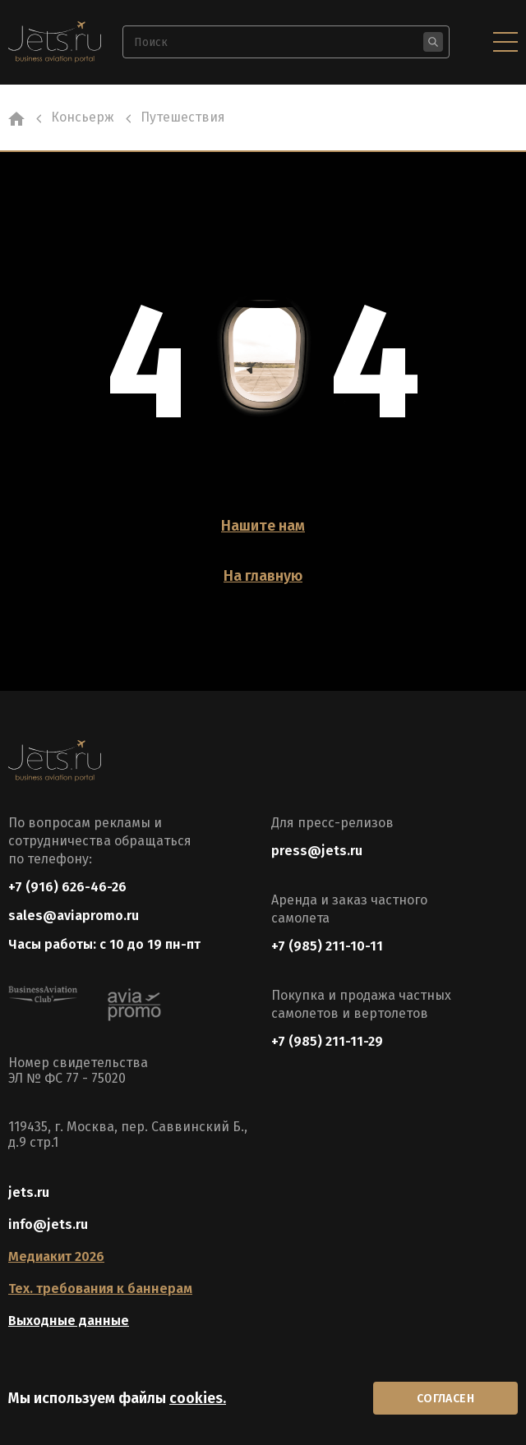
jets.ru (28, 1192)
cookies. (197, 1398)
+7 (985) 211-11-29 (327, 1041)
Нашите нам (263, 526)
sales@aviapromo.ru (73, 915)
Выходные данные (68, 1320)
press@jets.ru (316, 850)
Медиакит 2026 (56, 1256)
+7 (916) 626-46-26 (67, 887)
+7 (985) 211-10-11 (327, 946)
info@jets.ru (48, 1224)
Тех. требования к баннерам (100, 1288)
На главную (263, 576)
